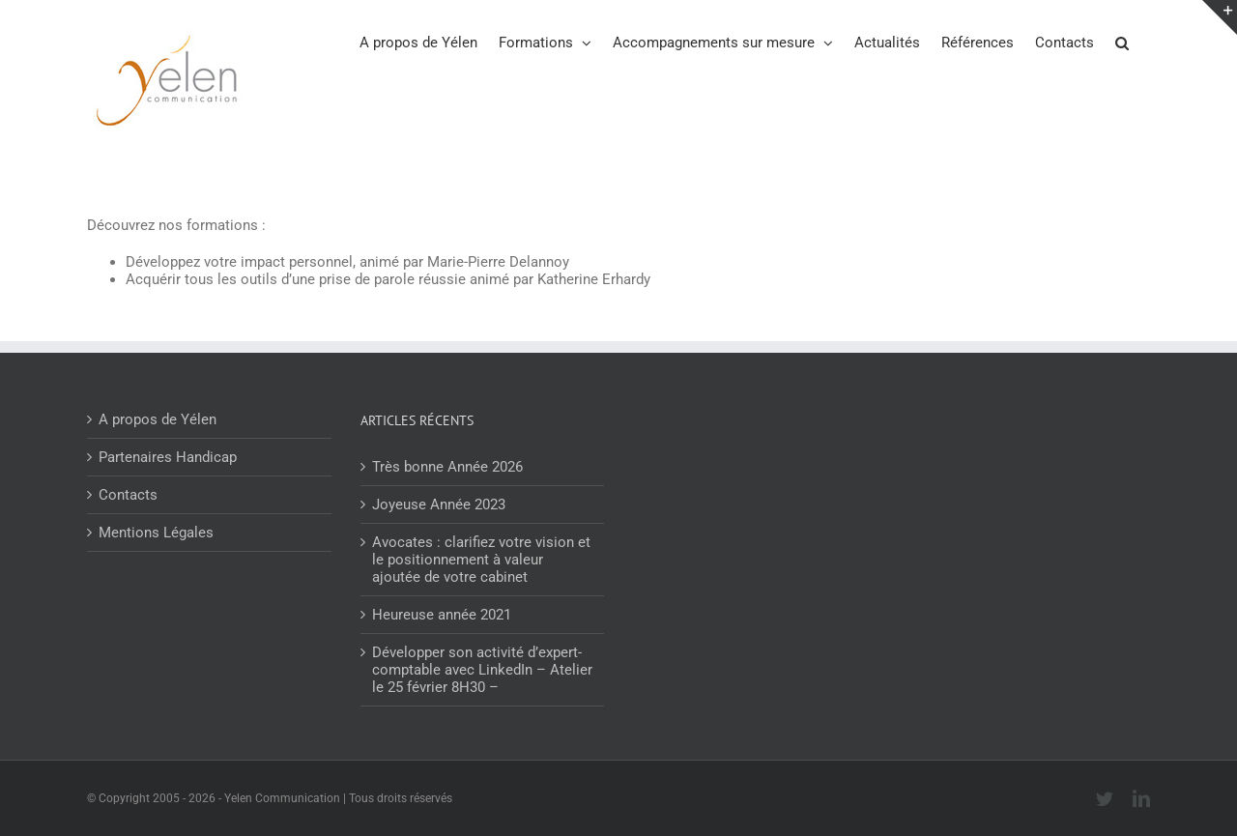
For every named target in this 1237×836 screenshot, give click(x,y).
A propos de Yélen (157, 419)
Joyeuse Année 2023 (438, 504)
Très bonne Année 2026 (447, 467)
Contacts (128, 495)
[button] (1122, 41)
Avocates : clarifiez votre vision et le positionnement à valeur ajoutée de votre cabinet (481, 559)
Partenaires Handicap (168, 457)
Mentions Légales (156, 532)
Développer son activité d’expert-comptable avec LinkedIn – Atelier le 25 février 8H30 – (482, 670)
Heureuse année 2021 (441, 614)
